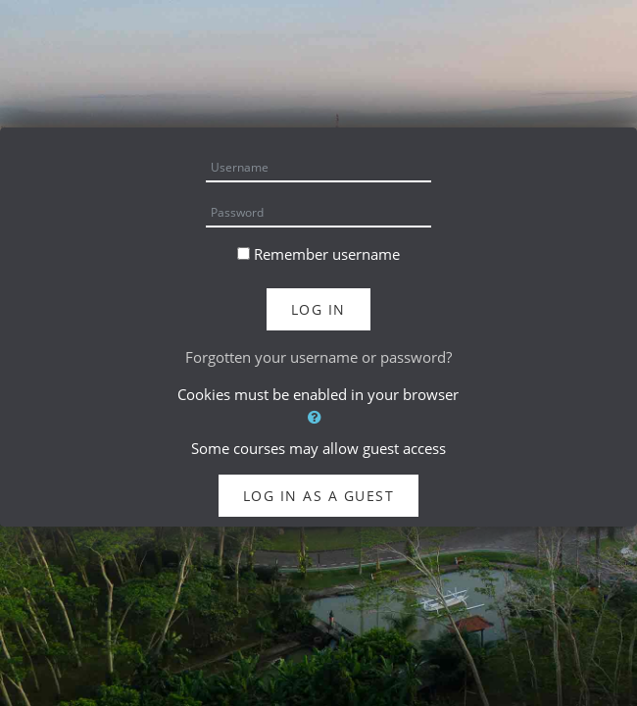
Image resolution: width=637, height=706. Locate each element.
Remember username (327, 254)
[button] (318, 417)
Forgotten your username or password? (318, 357)
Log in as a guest (319, 495)
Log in (318, 309)
